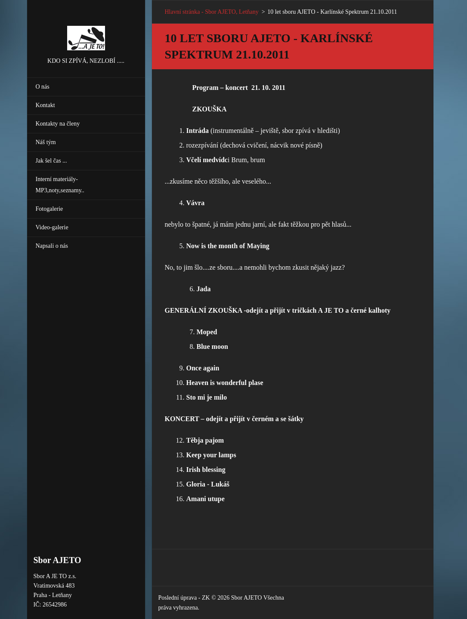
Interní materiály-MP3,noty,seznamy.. (60, 185)
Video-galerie (52, 227)
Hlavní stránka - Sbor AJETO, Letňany (212, 12)
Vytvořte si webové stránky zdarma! (331, 599)
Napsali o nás (52, 246)
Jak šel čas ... (51, 160)
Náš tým (46, 142)
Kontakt (45, 105)
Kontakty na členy (58, 123)
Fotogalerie (49, 209)
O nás (42, 86)
